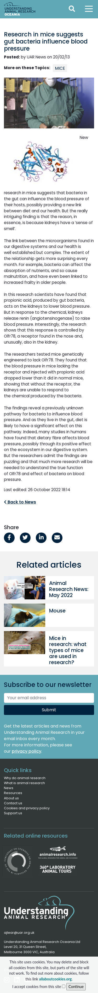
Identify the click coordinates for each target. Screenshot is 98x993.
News (8, 788)
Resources (13, 793)
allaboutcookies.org (55, 979)
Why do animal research (24, 778)
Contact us (13, 803)
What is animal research (24, 783)
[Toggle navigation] (89, 8)
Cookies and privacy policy (27, 808)
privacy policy (26, 751)
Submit (49, 710)
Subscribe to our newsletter (47, 685)
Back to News (20, 502)
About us (11, 798)
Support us (13, 813)
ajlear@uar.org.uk (19, 932)
